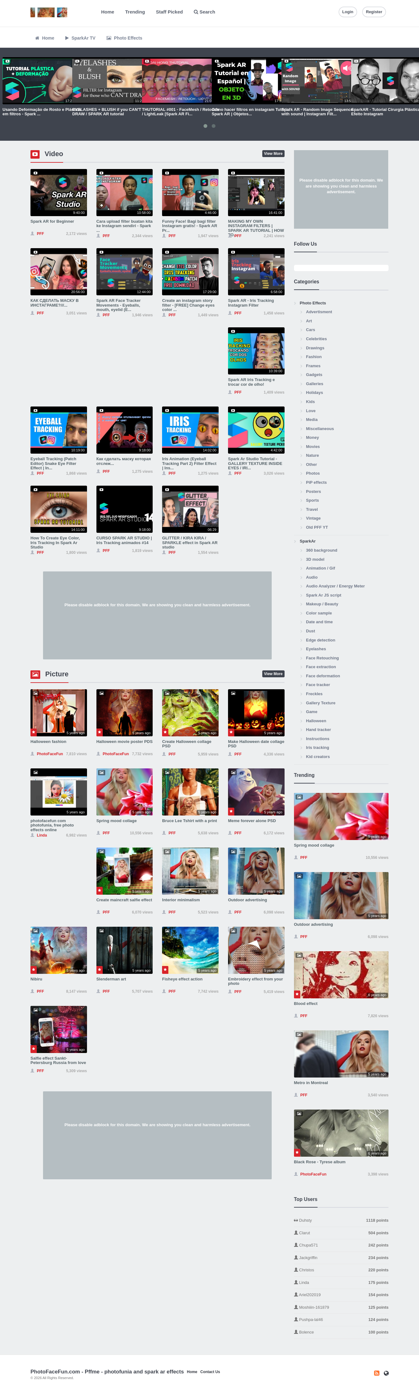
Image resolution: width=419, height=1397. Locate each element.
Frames (313, 365)
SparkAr (308, 541)
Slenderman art (111, 979)
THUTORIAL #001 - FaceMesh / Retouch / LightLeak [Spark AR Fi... (180, 111)
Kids (310, 401)
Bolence (341, 1332)
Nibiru (36, 979)
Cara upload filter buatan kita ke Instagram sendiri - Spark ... (124, 226)
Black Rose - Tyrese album (320, 1162)
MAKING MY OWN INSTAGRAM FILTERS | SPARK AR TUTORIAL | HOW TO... (256, 228)
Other (311, 464)
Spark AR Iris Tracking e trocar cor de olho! (251, 381)
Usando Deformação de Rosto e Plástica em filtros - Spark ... (42, 111)
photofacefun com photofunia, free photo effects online (52, 825)
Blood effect (306, 1003)
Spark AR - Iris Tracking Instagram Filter (251, 302)
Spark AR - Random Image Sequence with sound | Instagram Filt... (317, 111)
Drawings (315, 348)
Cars (310, 329)
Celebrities (316, 338)
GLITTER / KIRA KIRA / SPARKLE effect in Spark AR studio (189, 542)
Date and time (319, 621)
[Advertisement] (157, 615)
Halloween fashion (48, 741)
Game (311, 711)
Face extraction (321, 666)
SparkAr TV (80, 38)
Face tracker (318, 684)
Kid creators (318, 756)
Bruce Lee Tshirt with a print (189, 820)
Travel (312, 509)
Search (204, 11)
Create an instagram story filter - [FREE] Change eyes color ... (188, 305)
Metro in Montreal (311, 1082)
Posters (313, 491)
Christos (341, 1270)
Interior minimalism (181, 900)
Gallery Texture (320, 703)
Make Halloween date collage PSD (256, 743)
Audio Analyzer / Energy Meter (335, 586)
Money (312, 437)
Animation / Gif (320, 568)
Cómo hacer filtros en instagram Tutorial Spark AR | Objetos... (251, 111)
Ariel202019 (341, 1295)
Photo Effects (124, 38)
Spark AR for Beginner (52, 221)
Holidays (314, 392)
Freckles (314, 693)
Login (347, 11)
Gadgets (314, 374)
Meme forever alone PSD (252, 820)
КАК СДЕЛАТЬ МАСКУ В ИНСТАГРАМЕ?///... (54, 302)
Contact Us (210, 1372)
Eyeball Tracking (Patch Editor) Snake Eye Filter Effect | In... (53, 463)
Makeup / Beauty (322, 604)
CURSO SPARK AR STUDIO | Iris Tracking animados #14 (124, 540)
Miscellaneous (320, 428)
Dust (310, 631)
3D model (315, 559)
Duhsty (341, 1221)
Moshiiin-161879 (341, 1308)
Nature (312, 455)
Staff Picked (169, 11)
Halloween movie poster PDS (124, 741)
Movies (313, 446)
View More (273, 153)
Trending (135, 11)
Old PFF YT (317, 527)
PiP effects (316, 482)
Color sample (319, 613)
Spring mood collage (116, 820)
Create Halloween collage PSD (186, 743)
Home (107, 11)
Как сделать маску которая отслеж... (123, 461)
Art (309, 321)
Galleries (314, 383)
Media (312, 419)
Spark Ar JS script (323, 595)
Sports (312, 500)
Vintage (313, 518)
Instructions (317, 738)
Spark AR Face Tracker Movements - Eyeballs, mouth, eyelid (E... (118, 305)
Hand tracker (318, 729)
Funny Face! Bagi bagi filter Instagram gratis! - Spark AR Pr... (189, 226)
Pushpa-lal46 (341, 1320)
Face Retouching (322, 658)
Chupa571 (341, 1245)
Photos (313, 473)
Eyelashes (316, 649)
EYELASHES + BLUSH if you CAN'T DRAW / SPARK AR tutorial (106, 111)
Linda (341, 1283)
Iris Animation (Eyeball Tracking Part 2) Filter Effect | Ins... (189, 463)
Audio (312, 577)
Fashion (314, 356)
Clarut (341, 1233)
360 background (321, 550)
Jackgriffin (341, 1258)
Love (310, 410)
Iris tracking (317, 747)
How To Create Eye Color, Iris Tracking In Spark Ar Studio (55, 542)
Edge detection (320, 640)
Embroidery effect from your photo (255, 981)
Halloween (316, 720)
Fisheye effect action (182, 979)
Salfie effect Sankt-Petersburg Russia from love (58, 1060)
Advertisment (319, 311)
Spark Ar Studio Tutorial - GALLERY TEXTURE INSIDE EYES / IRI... (255, 463)
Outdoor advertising (247, 900)
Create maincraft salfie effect (124, 900)
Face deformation (323, 676)
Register (374, 11)
